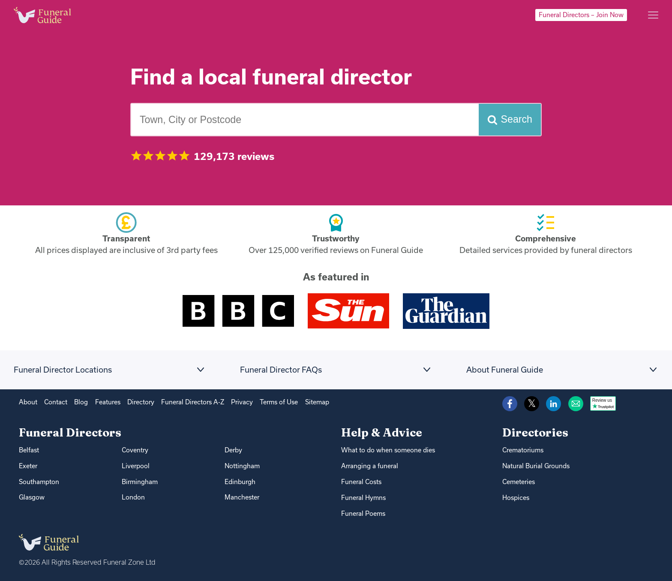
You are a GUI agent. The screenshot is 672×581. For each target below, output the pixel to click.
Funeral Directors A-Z (192, 402)
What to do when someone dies (388, 450)
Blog (81, 402)
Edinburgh (240, 481)
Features (107, 402)
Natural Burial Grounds (536, 466)
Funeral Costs (361, 481)
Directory (140, 402)
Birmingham (140, 481)
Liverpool (136, 466)
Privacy (242, 402)
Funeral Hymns (363, 497)
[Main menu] (653, 15)
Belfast (29, 450)
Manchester (242, 497)
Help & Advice (381, 432)
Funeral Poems (363, 513)
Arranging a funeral (369, 466)
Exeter (28, 466)
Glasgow (32, 497)
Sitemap (317, 402)
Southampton (39, 481)
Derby (233, 450)
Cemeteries (518, 481)
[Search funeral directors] (510, 120)
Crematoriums (522, 450)
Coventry (135, 450)
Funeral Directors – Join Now (581, 14)
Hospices (515, 497)
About (28, 402)
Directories (535, 432)
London (133, 497)
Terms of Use (279, 402)
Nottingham (242, 466)
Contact (55, 402)
